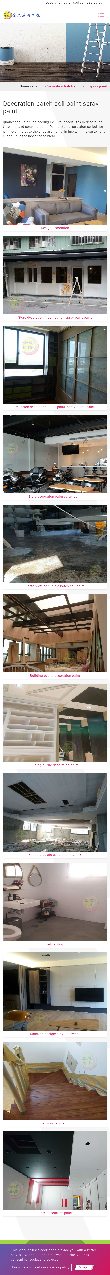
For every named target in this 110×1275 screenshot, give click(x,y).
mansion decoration (55, 1123)
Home (24, 86)
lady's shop (55, 944)
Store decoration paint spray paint (55, 496)
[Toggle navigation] (101, 15)
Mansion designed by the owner (55, 1034)
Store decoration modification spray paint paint (55, 317)
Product (37, 86)
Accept (83, 1267)
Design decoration (55, 228)
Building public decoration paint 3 (55, 855)
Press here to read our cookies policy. (41, 1267)
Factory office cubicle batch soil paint (55, 586)
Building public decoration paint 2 (55, 765)
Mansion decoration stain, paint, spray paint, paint (55, 407)
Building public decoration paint (55, 676)
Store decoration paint (55, 1213)
